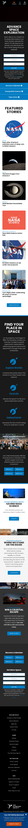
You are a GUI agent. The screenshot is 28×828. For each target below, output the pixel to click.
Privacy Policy (17, 75)
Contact (14, 770)
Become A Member (14, 767)
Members (4, 202)
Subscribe (14, 68)
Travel (14, 788)
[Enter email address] (14, 63)
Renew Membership (14, 779)
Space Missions (14, 721)
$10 (19, 469)
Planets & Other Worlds (14, 718)
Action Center (14, 761)
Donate (14, 519)
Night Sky (14, 724)
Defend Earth (14, 417)
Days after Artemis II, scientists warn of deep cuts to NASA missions (13, 144)
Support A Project (14, 782)
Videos (14, 747)
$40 (19, 473)
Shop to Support (14, 785)
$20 (9, 473)
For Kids (14, 730)
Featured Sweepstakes (14, 608)
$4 (9, 469)
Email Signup (14, 764)
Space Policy (14, 727)
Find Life (14, 393)
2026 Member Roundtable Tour (12, 204)
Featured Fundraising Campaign (14, 502)
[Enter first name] (14, 55)
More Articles (14, 305)
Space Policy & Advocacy (9, 231)
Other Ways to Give (14, 791)
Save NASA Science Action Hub (12, 234)
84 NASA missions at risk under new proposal (11, 264)
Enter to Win (14, 633)
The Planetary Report (14, 753)
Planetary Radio (6, 291)
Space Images (14, 744)
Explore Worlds (14, 367)
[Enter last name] (14, 59)
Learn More (14, 573)
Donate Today (14, 824)
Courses (14, 750)
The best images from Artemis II (10, 175)
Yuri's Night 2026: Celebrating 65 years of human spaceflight (13, 294)
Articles (4, 140)
